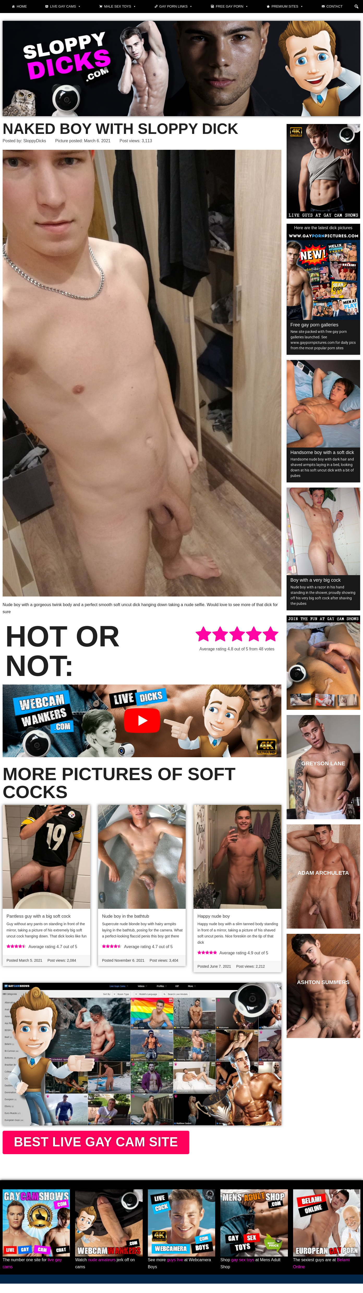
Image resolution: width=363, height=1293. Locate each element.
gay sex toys (243, 1269)
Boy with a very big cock (316, 580)
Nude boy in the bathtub (125, 916)
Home (22, 6)
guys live (175, 1269)
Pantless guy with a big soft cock (39, 916)
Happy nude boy (213, 916)
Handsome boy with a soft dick (322, 452)
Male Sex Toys (120, 6)
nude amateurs (102, 1269)
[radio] (203, 635)
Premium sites (287, 6)
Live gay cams (65, 6)
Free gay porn (232, 6)
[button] (356, 6)
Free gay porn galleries (314, 324)
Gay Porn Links (176, 6)
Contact (334, 6)
